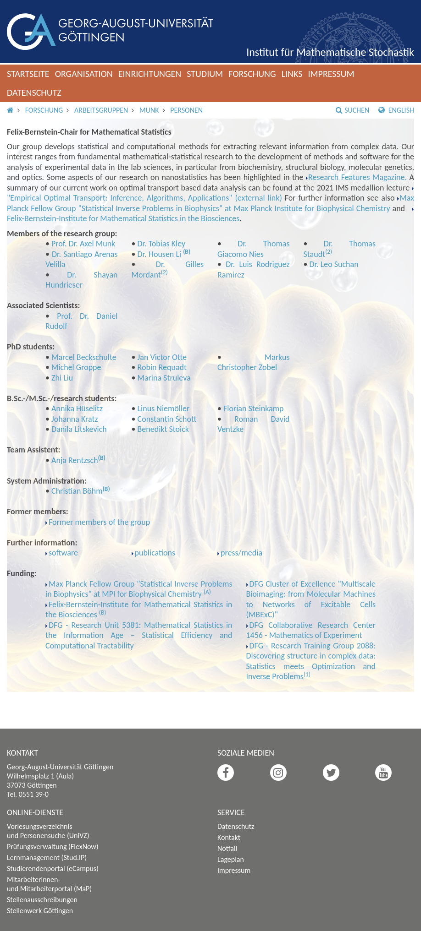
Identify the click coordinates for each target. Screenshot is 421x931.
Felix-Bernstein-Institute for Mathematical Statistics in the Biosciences (123, 218)
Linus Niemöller (164, 408)
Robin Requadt (162, 367)
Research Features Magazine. (357, 177)
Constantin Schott (167, 419)
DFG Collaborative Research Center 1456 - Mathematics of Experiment (311, 630)
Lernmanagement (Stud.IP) (47, 857)
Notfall (227, 848)
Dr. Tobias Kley (162, 244)
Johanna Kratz (74, 419)
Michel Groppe (76, 367)
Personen (186, 110)
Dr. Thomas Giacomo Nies (253, 249)
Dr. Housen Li (160, 254)
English (396, 110)
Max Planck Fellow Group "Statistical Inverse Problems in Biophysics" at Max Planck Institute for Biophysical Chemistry (210, 203)
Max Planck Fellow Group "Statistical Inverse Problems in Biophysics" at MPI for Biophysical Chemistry (139, 589)
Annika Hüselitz (77, 408)
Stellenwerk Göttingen (40, 910)
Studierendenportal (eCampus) (53, 868)
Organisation (84, 73)
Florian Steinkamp (253, 408)
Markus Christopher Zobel (253, 362)
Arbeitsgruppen (101, 110)
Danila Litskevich (79, 429)
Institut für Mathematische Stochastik (330, 52)
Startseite (28, 73)
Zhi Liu (62, 378)
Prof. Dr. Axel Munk (83, 244)
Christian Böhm (77, 491)
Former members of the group (99, 522)
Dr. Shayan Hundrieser (81, 280)
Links (292, 73)
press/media (241, 553)
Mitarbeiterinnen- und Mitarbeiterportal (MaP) (49, 884)
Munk (149, 110)
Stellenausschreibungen (42, 899)
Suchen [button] (352, 110)
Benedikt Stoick (163, 429)
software (63, 553)
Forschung (252, 73)
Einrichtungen (150, 73)
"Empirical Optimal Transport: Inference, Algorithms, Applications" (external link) (144, 198)
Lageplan (230, 859)
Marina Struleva (164, 378)
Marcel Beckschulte (83, 357)
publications (155, 553)
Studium (205, 73)
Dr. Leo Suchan (334, 264)
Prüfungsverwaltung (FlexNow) (53, 846)
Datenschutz (34, 92)
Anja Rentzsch (74, 460)
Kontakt (228, 837)
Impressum (331, 73)
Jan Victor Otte (162, 357)
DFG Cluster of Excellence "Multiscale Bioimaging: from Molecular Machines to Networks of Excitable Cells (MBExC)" (311, 599)
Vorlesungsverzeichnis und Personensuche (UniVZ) (48, 831)
